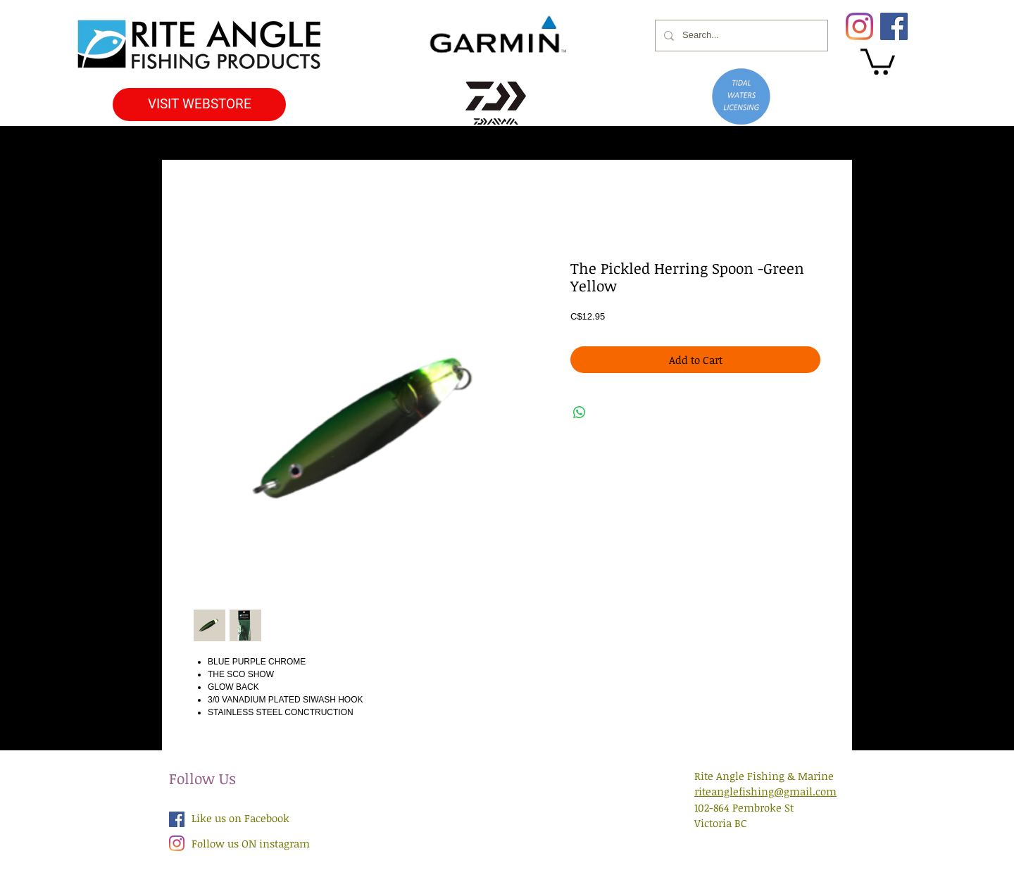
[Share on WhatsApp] (579, 412)
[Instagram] (859, 26)
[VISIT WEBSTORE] (199, 104)
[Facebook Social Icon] (176, 819)
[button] (877, 60)
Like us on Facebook (240, 818)
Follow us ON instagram (251, 843)
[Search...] (740, 35)
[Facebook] (894, 26)
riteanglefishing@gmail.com (765, 791)
